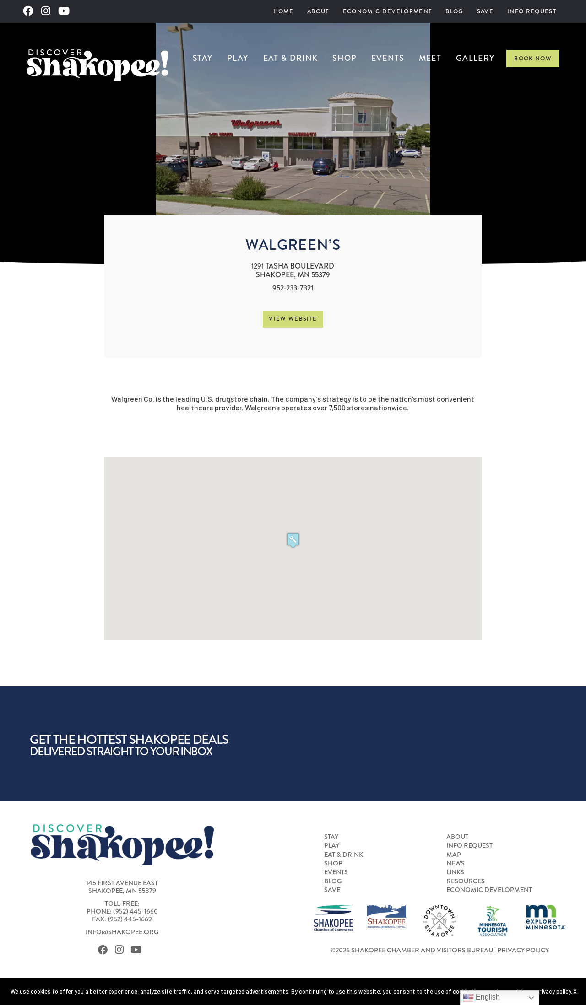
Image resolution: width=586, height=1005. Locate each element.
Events (387, 58)
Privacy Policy (523, 950)
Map (453, 854)
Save (485, 11)
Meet (430, 58)
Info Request (531, 11)
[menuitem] (283, 11)
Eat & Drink (290, 58)
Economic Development (387, 11)
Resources (465, 881)
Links (455, 872)
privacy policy (553, 991)
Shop (344, 58)
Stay (202, 58)
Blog (454, 11)
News (455, 863)
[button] (293, 540)
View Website (293, 319)
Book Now (533, 58)
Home (283, 11)
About (318, 11)
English (481, 997)
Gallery (475, 58)
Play (237, 58)
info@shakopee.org (122, 931)
